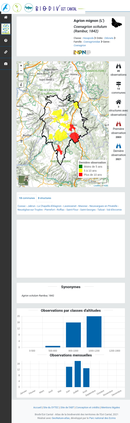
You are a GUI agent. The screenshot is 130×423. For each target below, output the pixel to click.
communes (27, 198)
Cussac (22, 206)
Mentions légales (110, 407)
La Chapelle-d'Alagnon (49, 206)
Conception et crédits (87, 407)
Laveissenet (69, 206)
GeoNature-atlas (61, 418)
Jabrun (31, 206)
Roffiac (61, 209)
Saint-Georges (88, 209)
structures (44, 198)
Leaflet (97, 185)
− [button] (21, 71)
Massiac (83, 206)
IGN (106, 185)
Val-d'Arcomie (114, 209)
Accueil (37, 407)
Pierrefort (50, 209)
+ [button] (21, 65)
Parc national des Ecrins (102, 418)
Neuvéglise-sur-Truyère (30, 209)
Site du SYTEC (51, 407)
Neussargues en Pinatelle (103, 206)
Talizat (101, 209)
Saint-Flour (72, 209)
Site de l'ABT (67, 407)
